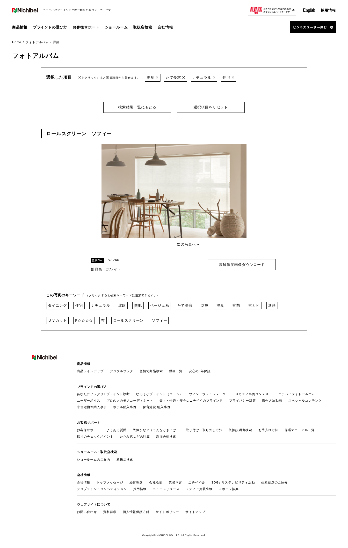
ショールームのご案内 (93, 458)
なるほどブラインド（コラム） (159, 393)
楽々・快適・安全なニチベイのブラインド (191, 400)
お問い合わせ (87, 510)
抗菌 (236, 305)
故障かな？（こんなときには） (156, 429)
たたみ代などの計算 (135, 435)
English (309, 10)
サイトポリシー (167, 510)
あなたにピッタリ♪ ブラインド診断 (103, 393)
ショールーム (116, 27)
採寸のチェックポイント (95, 435)
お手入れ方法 (268, 429)
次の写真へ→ (188, 244)
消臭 (153, 77)
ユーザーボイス (88, 400)
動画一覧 (175, 370)
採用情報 (328, 10)
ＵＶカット (57, 320)
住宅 (229, 77)
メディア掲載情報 (199, 487)
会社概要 (155, 481)
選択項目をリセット (211, 107)
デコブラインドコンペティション (102, 487)
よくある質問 (117, 429)
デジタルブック (121, 370)
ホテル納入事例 (125, 406)
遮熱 (272, 305)
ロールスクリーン (128, 320)
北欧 (122, 305)
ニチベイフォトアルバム (296, 393)
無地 (138, 305)
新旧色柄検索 (166, 435)
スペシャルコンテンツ (305, 400)
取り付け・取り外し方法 (204, 429)
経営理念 (136, 481)
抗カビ (254, 305)
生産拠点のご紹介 (274, 481)
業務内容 (175, 481)
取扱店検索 (142, 27)
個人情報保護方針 (136, 510)
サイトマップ (195, 510)
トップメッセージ (109, 481)
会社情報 (83, 481)
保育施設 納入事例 (157, 406)
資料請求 (109, 510)
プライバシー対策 (242, 400)
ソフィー (159, 320)
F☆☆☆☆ (84, 320)
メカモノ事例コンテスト (253, 393)
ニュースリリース (166, 487)
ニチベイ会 (196, 481)
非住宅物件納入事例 (92, 406)
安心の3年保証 (200, 370)
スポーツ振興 (229, 487)
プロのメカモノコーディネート (130, 400)
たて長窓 (175, 77)
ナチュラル (204, 77)
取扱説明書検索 (240, 429)
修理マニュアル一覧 (300, 429)
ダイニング (57, 305)
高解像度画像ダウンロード (242, 264)
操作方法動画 (272, 400)
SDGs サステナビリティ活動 (233, 481)
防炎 (205, 305)
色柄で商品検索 (151, 370)
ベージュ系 (159, 305)
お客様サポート (88, 429)
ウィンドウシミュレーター (209, 393)
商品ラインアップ (90, 370)
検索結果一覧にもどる (137, 107)
